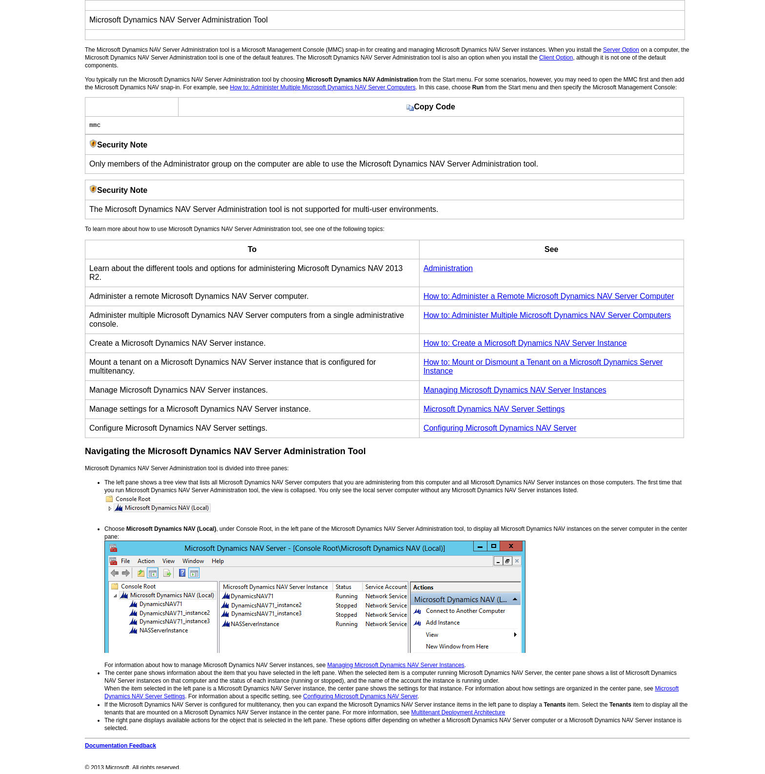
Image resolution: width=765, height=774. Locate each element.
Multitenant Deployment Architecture (458, 714)
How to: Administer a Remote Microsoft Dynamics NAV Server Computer (548, 297)
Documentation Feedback (120, 747)
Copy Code (430, 107)
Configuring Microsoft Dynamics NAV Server (500, 429)
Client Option (556, 57)
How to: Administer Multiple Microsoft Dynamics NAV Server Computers (323, 87)
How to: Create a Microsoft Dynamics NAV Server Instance (525, 344)
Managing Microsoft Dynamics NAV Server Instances (514, 391)
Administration (448, 270)
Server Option (621, 49)
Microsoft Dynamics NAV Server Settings (494, 410)
